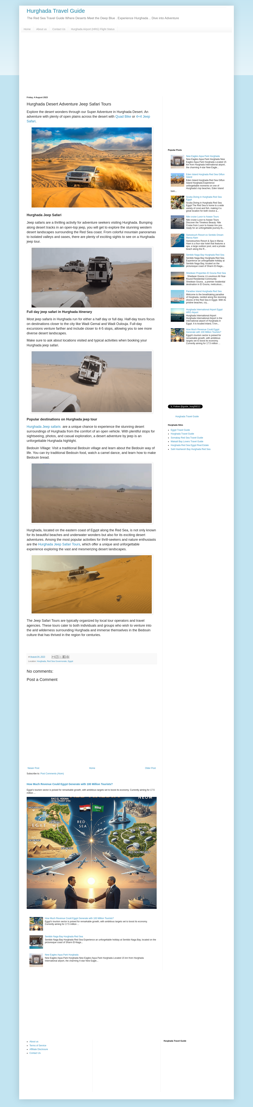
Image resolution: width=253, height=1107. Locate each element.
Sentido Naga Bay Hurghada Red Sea (64, 936)
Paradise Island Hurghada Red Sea (204, 291)
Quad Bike (123, 116)
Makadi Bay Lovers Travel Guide (187, 441)
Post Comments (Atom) (52, 773)
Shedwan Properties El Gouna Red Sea (206, 273)
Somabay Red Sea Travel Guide (187, 437)
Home (27, 29)
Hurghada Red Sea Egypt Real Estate (190, 445)
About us (41, 29)
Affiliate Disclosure (38, 1049)
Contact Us (58, 29)
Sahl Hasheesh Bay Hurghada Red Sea (190, 449)
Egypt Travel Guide (180, 430)
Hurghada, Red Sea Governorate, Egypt (55, 661)
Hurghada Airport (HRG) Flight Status (93, 29)
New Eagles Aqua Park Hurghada (62, 954)
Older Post (150, 768)
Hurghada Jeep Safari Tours (59, 544)
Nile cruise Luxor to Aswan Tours (202, 216)
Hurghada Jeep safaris (44, 427)
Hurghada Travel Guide (56, 11)
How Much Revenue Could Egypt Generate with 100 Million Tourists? (70, 784)
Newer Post (33, 768)
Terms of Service (37, 1045)
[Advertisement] (126, 64)
